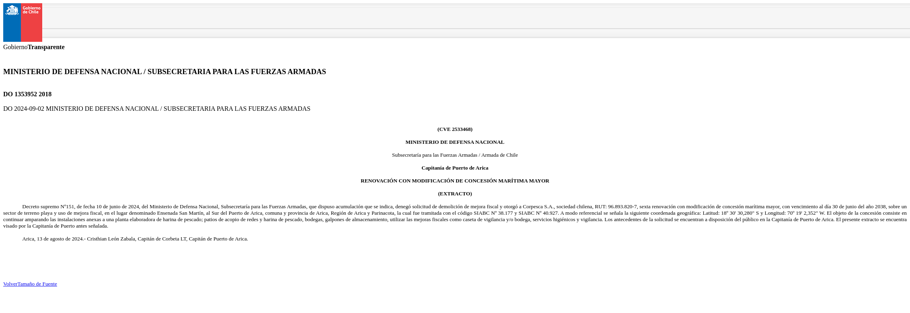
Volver (10, 284)
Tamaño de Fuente (37, 284)
